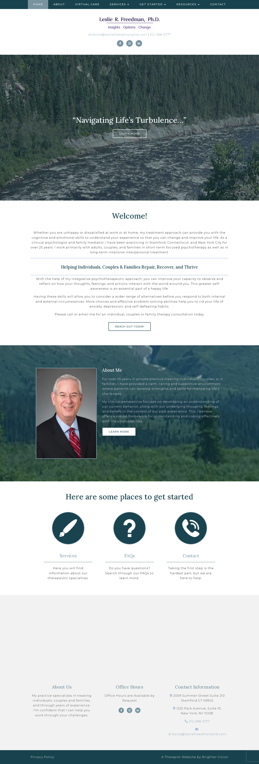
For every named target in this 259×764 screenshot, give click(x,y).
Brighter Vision (215, 757)
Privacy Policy (42, 757)
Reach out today (129, 326)
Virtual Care (87, 4)
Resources (186, 4)
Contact (218, 4)
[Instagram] (129, 43)
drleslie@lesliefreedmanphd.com (117, 34)
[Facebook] (120, 43)
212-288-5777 (160, 34)
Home (38, 4)
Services (118, 4)
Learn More (129, 133)
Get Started (151, 4)
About (59, 4)
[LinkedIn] (139, 43)
